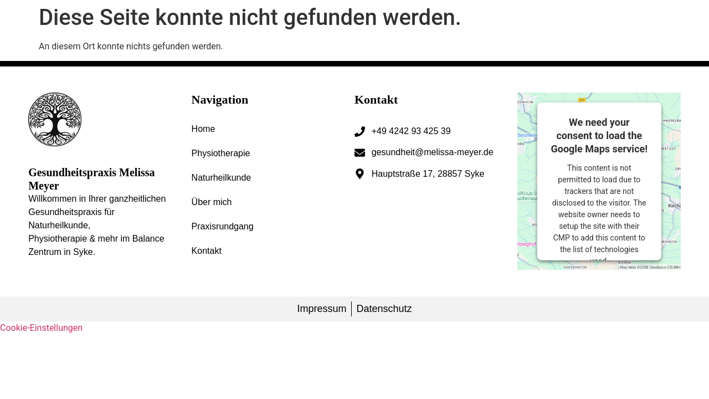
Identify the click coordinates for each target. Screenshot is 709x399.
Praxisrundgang (223, 226)
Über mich (212, 202)
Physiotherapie (221, 153)
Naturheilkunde (221, 177)
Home (203, 129)
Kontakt (207, 250)
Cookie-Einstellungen (41, 328)
